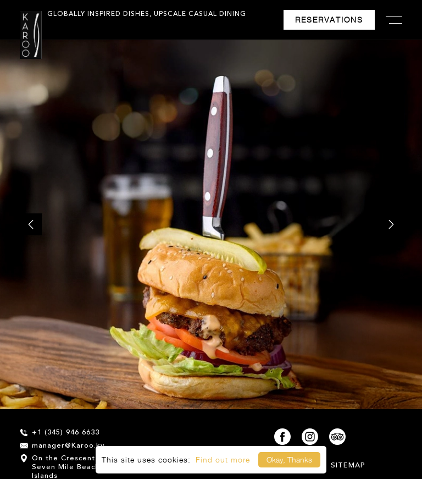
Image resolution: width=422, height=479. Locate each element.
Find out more (223, 459)
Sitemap (348, 465)
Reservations (329, 19)
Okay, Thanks (289, 459)
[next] (391, 224)
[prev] (31, 224)
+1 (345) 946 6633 (59, 432)
